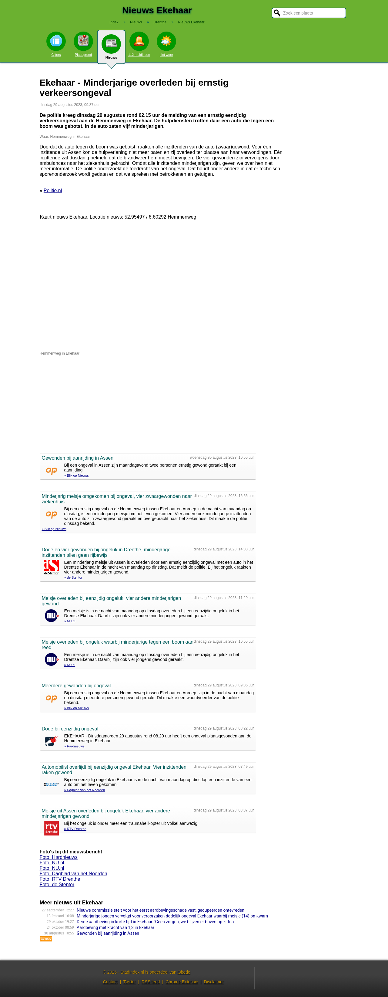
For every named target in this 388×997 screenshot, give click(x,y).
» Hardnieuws (74, 746)
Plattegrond (83, 44)
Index (113, 22)
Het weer (166, 44)
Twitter (129, 981)
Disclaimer (214, 981)
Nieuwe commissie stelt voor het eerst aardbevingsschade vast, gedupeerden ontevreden (161, 910)
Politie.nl (53, 190)
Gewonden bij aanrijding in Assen (108, 933)
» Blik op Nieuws (76, 475)
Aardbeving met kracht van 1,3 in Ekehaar (115, 927)
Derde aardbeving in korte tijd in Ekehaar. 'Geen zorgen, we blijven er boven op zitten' (155, 921)
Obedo (184, 972)
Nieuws (111, 49)
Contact (110, 981)
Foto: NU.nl (52, 862)
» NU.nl (69, 621)
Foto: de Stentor (57, 884)
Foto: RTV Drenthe (60, 879)
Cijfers (56, 44)
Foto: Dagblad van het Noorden (73, 873)
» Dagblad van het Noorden (84, 790)
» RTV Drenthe (75, 829)
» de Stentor (73, 577)
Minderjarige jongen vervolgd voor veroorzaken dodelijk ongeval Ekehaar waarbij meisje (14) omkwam (172, 916)
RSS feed (151, 981)
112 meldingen (139, 44)
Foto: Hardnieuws (59, 857)
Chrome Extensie (182, 981)
